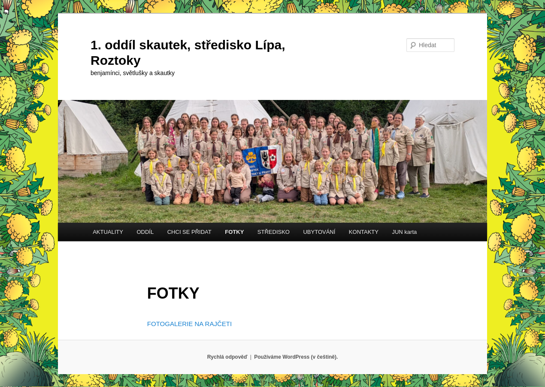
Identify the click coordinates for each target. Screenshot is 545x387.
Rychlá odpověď (227, 357)
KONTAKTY (363, 232)
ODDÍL (145, 232)
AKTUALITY (108, 232)
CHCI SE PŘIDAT (189, 232)
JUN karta (404, 232)
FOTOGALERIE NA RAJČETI (189, 323)
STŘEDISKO (273, 232)
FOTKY (234, 232)
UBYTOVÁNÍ (319, 232)
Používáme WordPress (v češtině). (296, 357)
